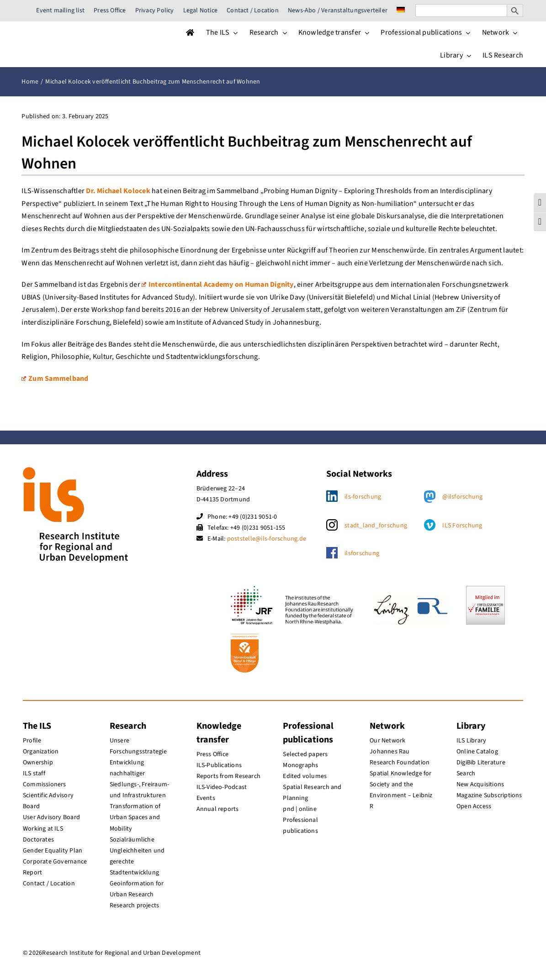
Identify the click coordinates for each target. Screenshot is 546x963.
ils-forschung (363, 496)
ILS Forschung (462, 525)
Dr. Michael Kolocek (118, 191)
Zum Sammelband (54, 379)
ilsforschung (362, 553)
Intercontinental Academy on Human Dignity (218, 284)
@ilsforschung (462, 496)
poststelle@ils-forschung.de (266, 538)
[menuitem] (401, 10)
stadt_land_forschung (376, 525)
